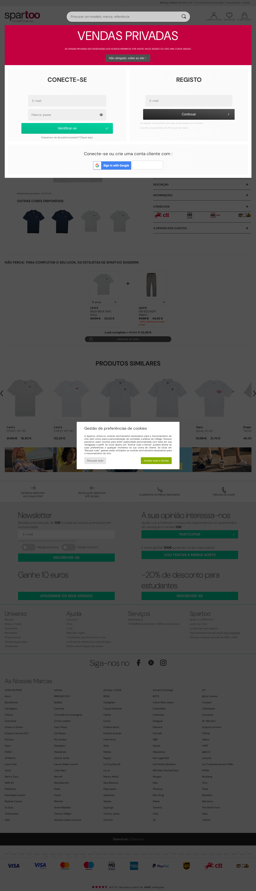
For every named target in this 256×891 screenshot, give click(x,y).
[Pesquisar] (184, 17)
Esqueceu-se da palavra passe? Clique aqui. (67, 137)
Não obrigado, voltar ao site (128, 58)
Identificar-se (83, 128)
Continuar (206, 114)
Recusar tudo (95, 460)
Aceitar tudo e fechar (156, 460)
